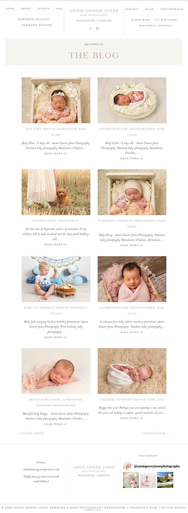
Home (10, 9)
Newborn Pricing (37, 25)
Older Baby (141, 20)
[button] (131, 480)
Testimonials (171, 9)
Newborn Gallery (34, 19)
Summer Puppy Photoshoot (55, 220)
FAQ (59, 9)
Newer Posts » (156, 433)
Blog (150, 9)
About (26, 9)
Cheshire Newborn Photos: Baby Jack (132, 399)
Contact (132, 9)
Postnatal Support (156, 26)
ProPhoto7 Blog (144, 508)
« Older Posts (31, 433)
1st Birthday (165, 20)
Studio (44, 9)
